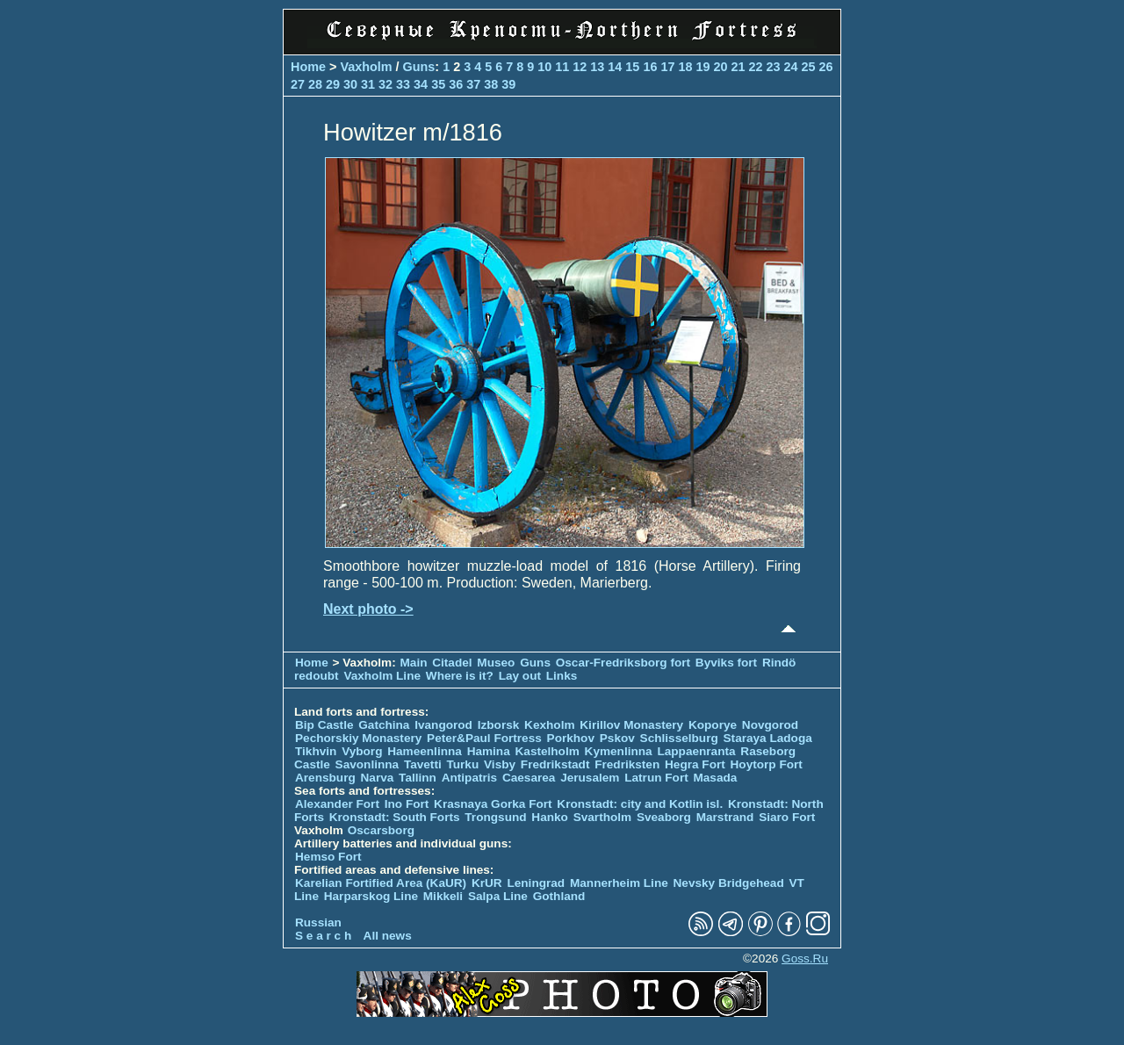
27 (298, 84)
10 (544, 67)
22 (755, 67)
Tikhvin (315, 751)
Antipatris (469, 777)
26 (826, 67)
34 (421, 84)
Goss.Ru (805, 958)
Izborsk (499, 725)
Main (414, 662)
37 (473, 84)
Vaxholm (366, 67)
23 (773, 67)
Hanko (549, 817)
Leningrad (536, 883)
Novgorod (770, 725)
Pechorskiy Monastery (358, 738)
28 (315, 84)
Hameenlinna (424, 751)
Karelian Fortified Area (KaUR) (380, 883)
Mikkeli (443, 896)
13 (597, 67)
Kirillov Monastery (631, 725)
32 (385, 84)
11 (562, 67)
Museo (496, 662)
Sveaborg (664, 817)
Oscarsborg (381, 830)
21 (738, 67)
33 (403, 84)
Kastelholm (547, 751)
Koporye (712, 725)
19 (702, 67)
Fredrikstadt (555, 764)
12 (580, 67)
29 (333, 84)
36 (456, 84)
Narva (377, 777)
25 (809, 67)
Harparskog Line (371, 896)
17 (667, 67)
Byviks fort (726, 662)
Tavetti (423, 764)
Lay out (520, 675)
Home (308, 67)
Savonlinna (367, 764)
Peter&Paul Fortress (484, 738)
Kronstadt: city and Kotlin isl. (640, 804)
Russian (318, 922)
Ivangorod (443, 725)
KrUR (487, 883)
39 (508, 84)
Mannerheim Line (619, 883)
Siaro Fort (787, 817)
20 (720, 67)
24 (791, 67)
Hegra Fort (695, 764)
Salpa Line (498, 896)
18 (685, 67)
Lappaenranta (696, 751)
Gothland (559, 896)
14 (615, 67)
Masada (715, 777)
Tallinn (417, 777)
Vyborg (362, 751)
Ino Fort (407, 804)
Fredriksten (626, 764)
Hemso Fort (328, 856)
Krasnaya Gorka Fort (492, 804)
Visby (499, 764)
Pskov (617, 738)
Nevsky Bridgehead (729, 883)
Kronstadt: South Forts (394, 817)
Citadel (452, 662)
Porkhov (570, 738)
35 (438, 84)
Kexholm (549, 725)
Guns (419, 67)
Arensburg (325, 777)
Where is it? (460, 675)
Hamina (488, 751)
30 (350, 84)
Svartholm (602, 817)
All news (388, 935)
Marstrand (725, 817)
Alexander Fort (337, 804)
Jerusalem (589, 777)
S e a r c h (323, 935)
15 (632, 67)
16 (650, 67)
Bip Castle (324, 725)
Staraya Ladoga (768, 738)
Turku (462, 764)
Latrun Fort (656, 777)
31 (368, 84)
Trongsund (495, 817)
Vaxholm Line (382, 675)
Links (562, 675)
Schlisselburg (679, 738)
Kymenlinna (618, 751)
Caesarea (528, 777)
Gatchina (383, 725)
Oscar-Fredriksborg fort (623, 662)
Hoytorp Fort (767, 764)
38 (491, 84)
